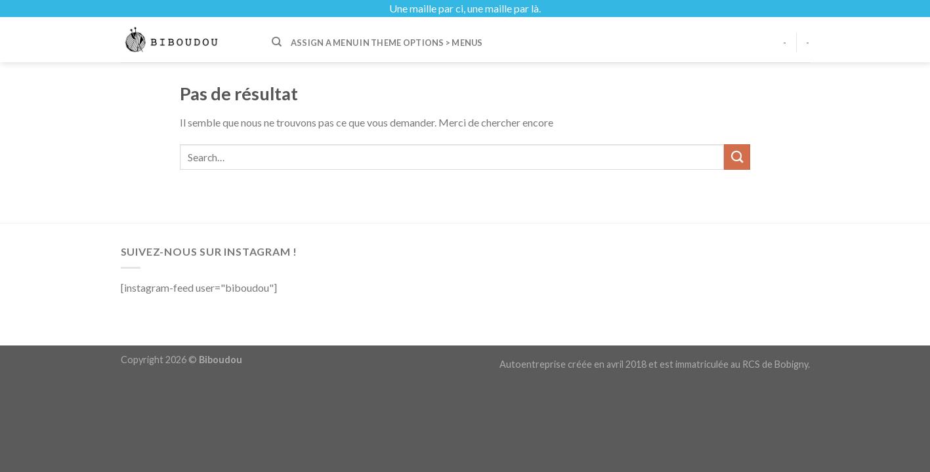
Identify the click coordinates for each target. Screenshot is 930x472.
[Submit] (737, 157)
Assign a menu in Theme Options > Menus (387, 42)
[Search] (277, 42)
